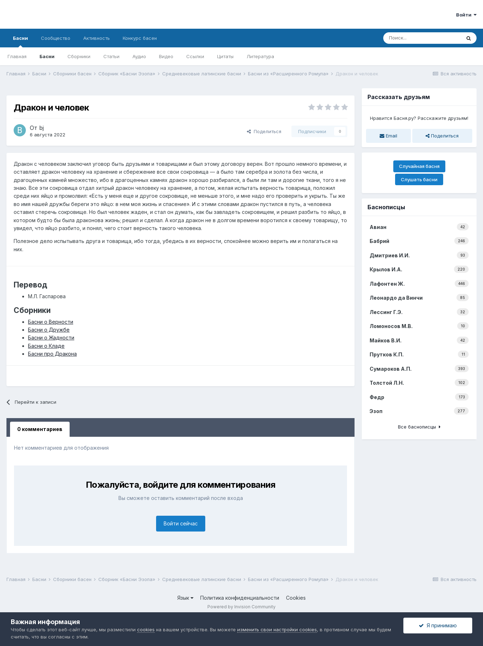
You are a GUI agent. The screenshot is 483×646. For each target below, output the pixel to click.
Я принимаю (438, 625)
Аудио (139, 56)
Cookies (296, 598)
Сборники (78, 56)
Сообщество (55, 38)
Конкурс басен (140, 38)
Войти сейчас (181, 523)
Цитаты (225, 56)
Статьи (111, 56)
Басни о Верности (50, 322)
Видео (166, 56)
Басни (20, 41)
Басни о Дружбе (49, 330)
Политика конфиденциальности (239, 598)
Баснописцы (386, 207)
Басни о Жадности (51, 337)
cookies (146, 629)
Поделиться (264, 131)
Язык (185, 598)
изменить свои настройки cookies (277, 629)
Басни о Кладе (46, 346)
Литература (260, 56)
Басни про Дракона (52, 354)
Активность (96, 38)
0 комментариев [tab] (39, 429)
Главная (17, 56)
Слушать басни (419, 179)
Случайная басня (419, 166)
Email (388, 136)
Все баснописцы (419, 427)
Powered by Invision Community (241, 606)
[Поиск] (422, 38)
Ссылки (195, 56)
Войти (466, 15)
